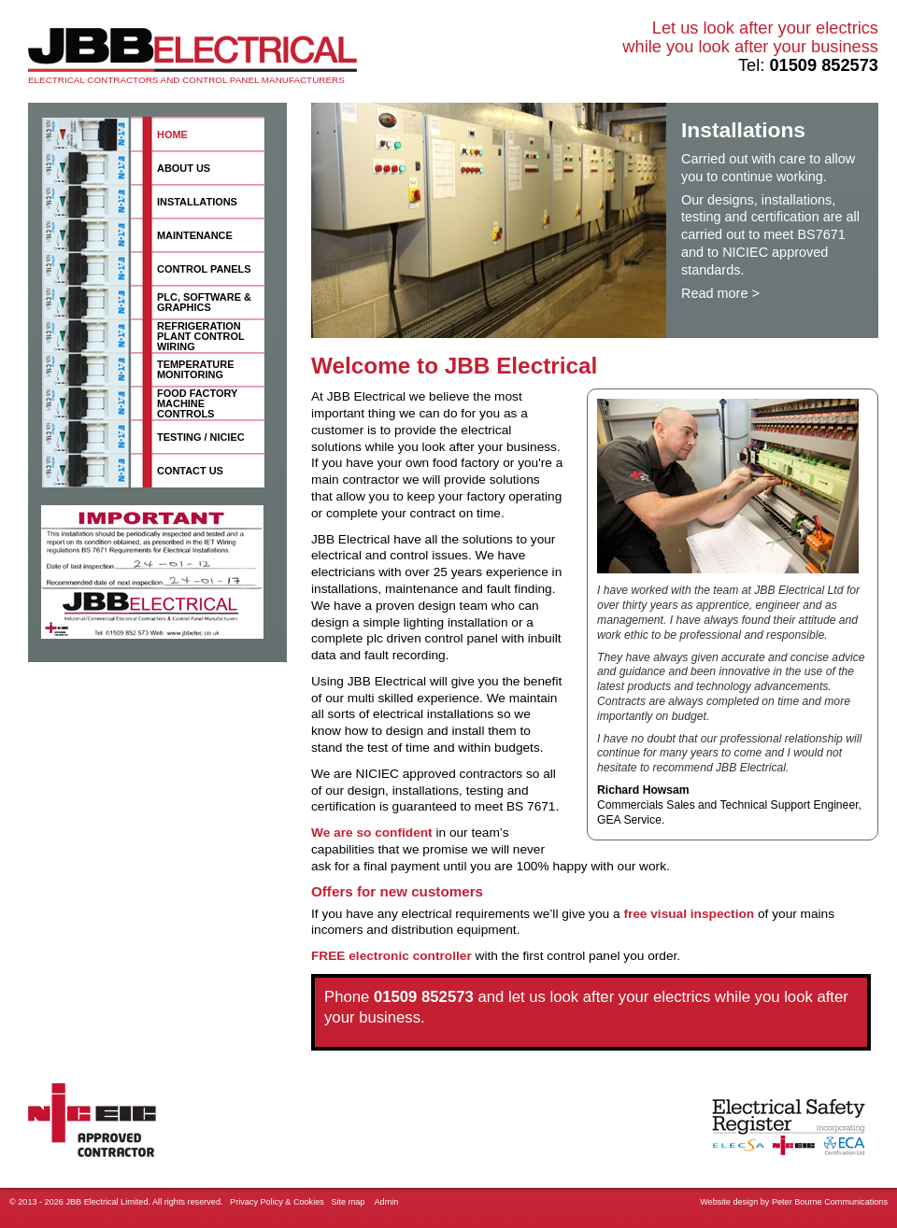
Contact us (190, 470)
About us (183, 168)
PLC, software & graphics (204, 302)
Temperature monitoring (195, 369)
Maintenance (195, 235)
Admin (387, 1202)
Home (172, 134)
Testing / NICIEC (201, 437)
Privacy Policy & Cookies (277, 1202)
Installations (197, 201)
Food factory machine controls (197, 403)
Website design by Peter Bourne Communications (794, 1202)
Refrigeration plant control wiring (201, 336)
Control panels (203, 269)
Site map (347, 1202)
